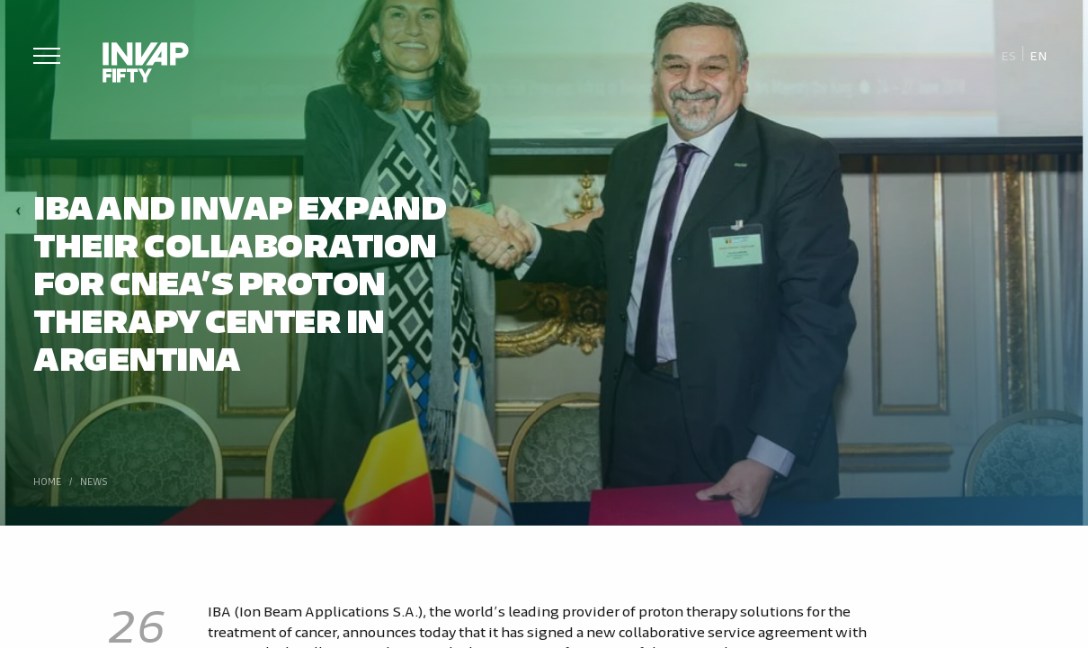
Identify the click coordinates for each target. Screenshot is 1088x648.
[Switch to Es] (1008, 54)
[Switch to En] (1038, 54)
